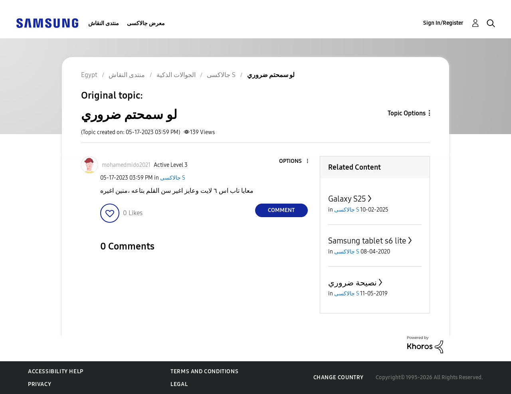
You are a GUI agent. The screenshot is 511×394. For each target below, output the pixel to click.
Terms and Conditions (204, 371)
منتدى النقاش (103, 23)
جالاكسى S (172, 177)
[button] (294, 161)
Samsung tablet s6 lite (367, 241)
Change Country (338, 377)
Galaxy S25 (347, 199)
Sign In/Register (443, 23)
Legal (179, 384)
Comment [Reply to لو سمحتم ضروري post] (281, 210)
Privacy (39, 384)
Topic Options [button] (407, 113)
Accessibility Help (55, 371)
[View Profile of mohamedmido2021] (126, 165)
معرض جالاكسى (146, 23)
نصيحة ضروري (352, 282)
